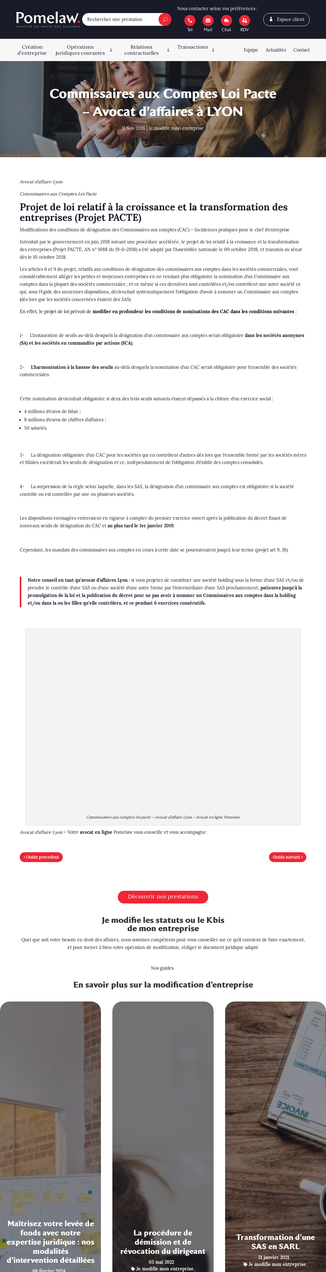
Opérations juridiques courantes (80, 50)
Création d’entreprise (32, 50)
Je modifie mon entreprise (176, 128)
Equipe (251, 50)
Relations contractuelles (141, 50)
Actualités (276, 50)
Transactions (192, 47)
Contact (302, 50)
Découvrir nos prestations (163, 896)
